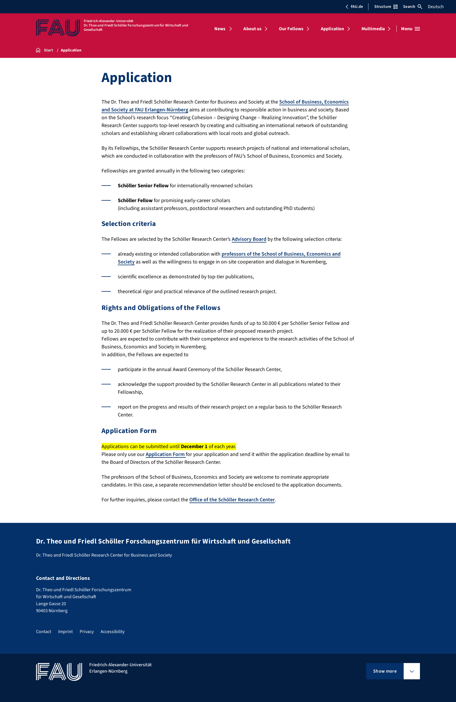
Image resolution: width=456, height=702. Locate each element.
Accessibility (112, 631)
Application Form (166, 454)
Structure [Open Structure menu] (386, 7)
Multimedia (373, 29)
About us (252, 29)
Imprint (65, 631)
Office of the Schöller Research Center (232, 499)
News (220, 29)
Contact (43, 631)
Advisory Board (249, 239)
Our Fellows (291, 29)
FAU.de (354, 7)
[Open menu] (410, 28)
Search (412, 7)
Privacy (87, 631)
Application (332, 29)
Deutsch (436, 6)
